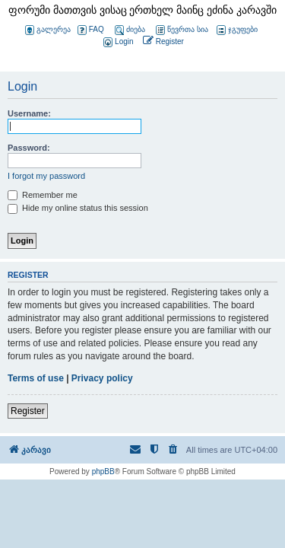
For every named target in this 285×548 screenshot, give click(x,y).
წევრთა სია (182, 30)
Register (28, 411)
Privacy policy (102, 378)
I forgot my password (46, 175)
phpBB (103, 471)
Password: (29, 147)
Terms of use (36, 378)
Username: (29, 113)
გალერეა (48, 30)
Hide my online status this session (78, 207)
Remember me (43, 194)
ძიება (130, 30)
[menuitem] (117, 42)
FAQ (91, 30)
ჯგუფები (237, 30)
